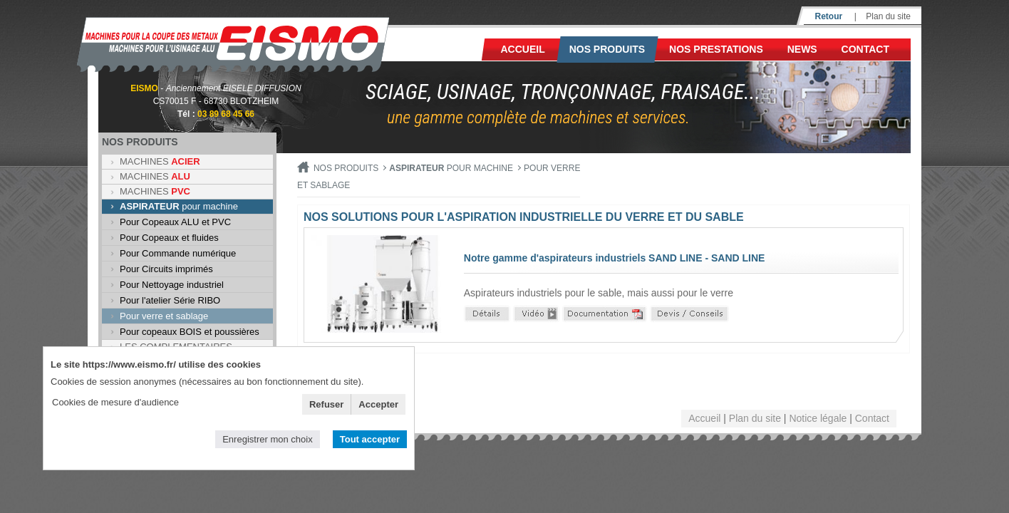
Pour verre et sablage (164, 316)
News (802, 49)
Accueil (523, 49)
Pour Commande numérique (178, 253)
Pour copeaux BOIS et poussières (189, 331)
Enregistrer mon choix (267, 439)
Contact (865, 49)
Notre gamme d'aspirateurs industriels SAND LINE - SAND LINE (614, 258)
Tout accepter (370, 439)
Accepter (378, 404)
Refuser (326, 404)
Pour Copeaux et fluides (169, 237)
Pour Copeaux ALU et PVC (175, 222)
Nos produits (607, 49)
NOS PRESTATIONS (716, 49)
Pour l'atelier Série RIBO (170, 300)
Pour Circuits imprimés (166, 269)
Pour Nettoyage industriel (172, 284)
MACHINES (160, 161)
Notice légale (818, 418)
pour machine (179, 206)
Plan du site (888, 16)
